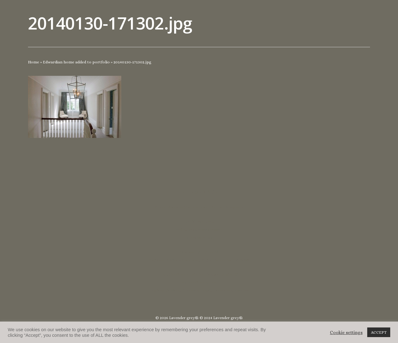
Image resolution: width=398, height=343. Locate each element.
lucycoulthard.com (199, 282)
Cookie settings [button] (346, 332)
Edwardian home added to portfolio (76, 62)
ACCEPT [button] (378, 332)
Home (33, 62)
